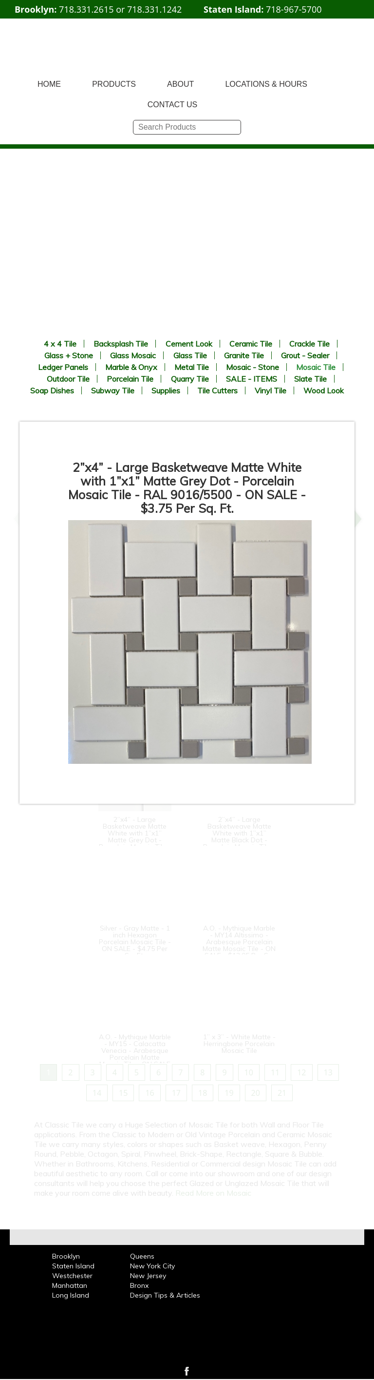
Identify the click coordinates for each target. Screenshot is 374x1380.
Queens (142, 1256)
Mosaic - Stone (252, 367)
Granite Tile (244, 355)
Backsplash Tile (121, 344)
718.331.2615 (86, 9)
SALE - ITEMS (251, 379)
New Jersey (148, 1275)
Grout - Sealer (305, 355)
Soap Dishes (52, 390)
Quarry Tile (190, 379)
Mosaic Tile (316, 367)
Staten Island (73, 1266)
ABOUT (180, 84)
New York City (152, 1266)
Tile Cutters (217, 390)
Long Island (70, 1295)
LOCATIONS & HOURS (266, 84)
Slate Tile (310, 379)
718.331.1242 (154, 9)
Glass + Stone (68, 355)
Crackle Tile (309, 344)
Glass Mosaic (133, 355)
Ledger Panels (63, 367)
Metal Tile (191, 367)
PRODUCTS (114, 84)
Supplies (165, 390)
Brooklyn (66, 1256)
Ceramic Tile (250, 344)
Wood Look (323, 390)
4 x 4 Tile (60, 344)
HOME (49, 84)
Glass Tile (190, 355)
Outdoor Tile (68, 379)
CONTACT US (173, 104)
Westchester (72, 1275)
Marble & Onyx (131, 367)
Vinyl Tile (270, 390)
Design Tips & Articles (165, 1295)
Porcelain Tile (130, 379)
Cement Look (189, 344)
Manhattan (69, 1285)
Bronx (139, 1285)
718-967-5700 (294, 9)
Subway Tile (112, 390)
